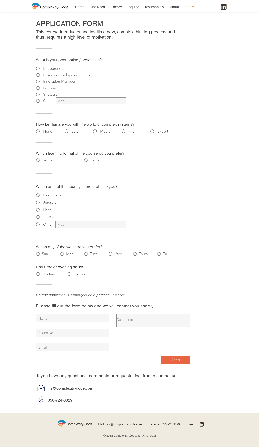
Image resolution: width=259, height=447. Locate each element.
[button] (116, 7)
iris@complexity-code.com (124, 424)
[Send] (175, 360)
